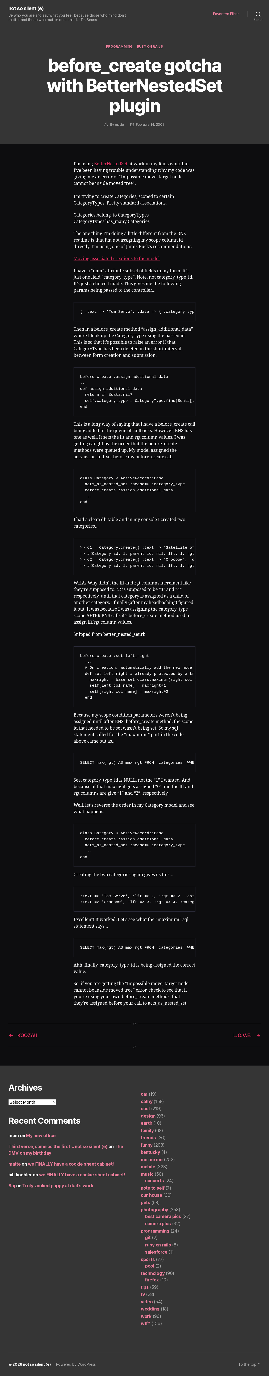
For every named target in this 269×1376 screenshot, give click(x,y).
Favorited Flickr (226, 14)
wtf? (145, 1323)
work (146, 1316)
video (147, 1301)
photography (154, 1209)
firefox (152, 1279)
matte (119, 124)
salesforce (156, 1251)
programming (119, 46)
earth (146, 1123)
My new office (41, 1135)
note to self (153, 1187)
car (144, 1094)
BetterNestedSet (110, 164)
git (148, 1237)
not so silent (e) (26, 8)
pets (145, 1202)
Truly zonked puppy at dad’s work (57, 1185)
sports (148, 1259)
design (148, 1115)
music (147, 1174)
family (147, 1130)
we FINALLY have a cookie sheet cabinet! (71, 1163)
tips (145, 1287)
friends (148, 1137)
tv (143, 1294)
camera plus (158, 1223)
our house (151, 1195)
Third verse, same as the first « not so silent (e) (58, 1146)
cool (145, 1108)
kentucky (150, 1152)
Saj (11, 1185)
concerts (154, 1180)
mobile (148, 1166)
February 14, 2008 (150, 124)
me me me (152, 1159)
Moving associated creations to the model (117, 258)
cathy (147, 1101)
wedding (150, 1308)
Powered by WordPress (76, 1364)
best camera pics (163, 1216)
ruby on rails (150, 46)
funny (147, 1144)
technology (153, 1273)
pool (149, 1265)
